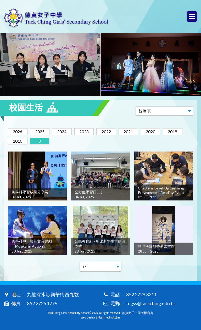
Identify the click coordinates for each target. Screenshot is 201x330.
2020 (158, 131)
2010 (18, 140)
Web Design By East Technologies (100, 317)
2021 (134, 131)
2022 (111, 131)
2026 (18, 131)
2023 (88, 131)
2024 (65, 131)
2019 (181, 131)
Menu (192, 17)
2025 (41, 131)
